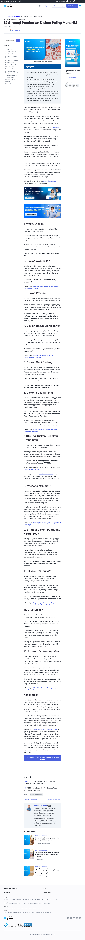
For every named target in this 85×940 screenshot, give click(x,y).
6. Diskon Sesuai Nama (11, 62)
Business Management (14, 16)
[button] (41, 6)
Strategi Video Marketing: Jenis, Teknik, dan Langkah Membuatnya (47, 839)
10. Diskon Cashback (11, 75)
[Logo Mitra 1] (20, 2)
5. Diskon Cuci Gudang (11, 60)
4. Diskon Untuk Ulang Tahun (11, 57)
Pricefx (26, 781)
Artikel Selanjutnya (54, 799)
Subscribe (72, 78)
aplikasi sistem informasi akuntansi (45, 729)
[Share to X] (66, 85)
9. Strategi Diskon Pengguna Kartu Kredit (11, 72)
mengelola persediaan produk (34, 470)
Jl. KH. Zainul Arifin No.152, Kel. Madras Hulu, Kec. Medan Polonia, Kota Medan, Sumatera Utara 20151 (27, 912)
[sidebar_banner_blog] (72, 53)
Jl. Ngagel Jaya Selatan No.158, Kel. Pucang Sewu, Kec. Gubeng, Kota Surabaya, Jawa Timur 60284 (27, 903)
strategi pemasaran (50, 181)
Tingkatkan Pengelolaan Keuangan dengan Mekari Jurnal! (42, 758)
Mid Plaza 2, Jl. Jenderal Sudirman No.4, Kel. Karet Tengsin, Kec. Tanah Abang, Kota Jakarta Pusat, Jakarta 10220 (30, 899)
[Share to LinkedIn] (73, 85)
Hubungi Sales (58, 6)
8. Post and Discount (11, 69)
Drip (25, 788)
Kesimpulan (8, 84)
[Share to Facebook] (77, 85)
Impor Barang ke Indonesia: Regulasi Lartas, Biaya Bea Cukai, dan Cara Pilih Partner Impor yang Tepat (47, 870)
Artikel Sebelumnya (31, 799)
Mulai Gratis (72, 6)
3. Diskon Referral (10, 54)
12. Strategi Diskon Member (10, 80)
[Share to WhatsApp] (70, 85)
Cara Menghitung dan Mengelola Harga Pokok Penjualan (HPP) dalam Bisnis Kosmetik (47, 854)
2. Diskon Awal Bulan (10, 51)
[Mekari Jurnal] (8, 6)
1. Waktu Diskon (9, 49)
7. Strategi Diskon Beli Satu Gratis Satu (11, 65)
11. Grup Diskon (9, 77)
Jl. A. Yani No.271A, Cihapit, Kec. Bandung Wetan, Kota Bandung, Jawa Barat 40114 (23, 907)
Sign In (47, 6)
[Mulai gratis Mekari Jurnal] (42, 194)
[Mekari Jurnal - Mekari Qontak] (42, 212)
